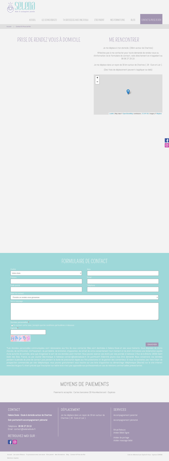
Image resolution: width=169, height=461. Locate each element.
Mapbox (159, 113)
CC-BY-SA (145, 113)
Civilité (13, 269)
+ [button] (97, 78)
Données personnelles (19, 322)
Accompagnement (122, 420)
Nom (89, 269)
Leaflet (111, 113)
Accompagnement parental (125, 415)
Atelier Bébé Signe (121, 432)
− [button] (97, 82)
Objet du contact (17, 293)
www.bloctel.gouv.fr (15, 365)
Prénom (14, 277)
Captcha (14, 328)
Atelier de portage (121, 437)
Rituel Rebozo (120, 429)
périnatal (134, 420)
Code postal (15, 285)
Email (89, 277)
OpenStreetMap (128, 113)
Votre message (17, 301)
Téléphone (91, 285)
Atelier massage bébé (123, 440)
